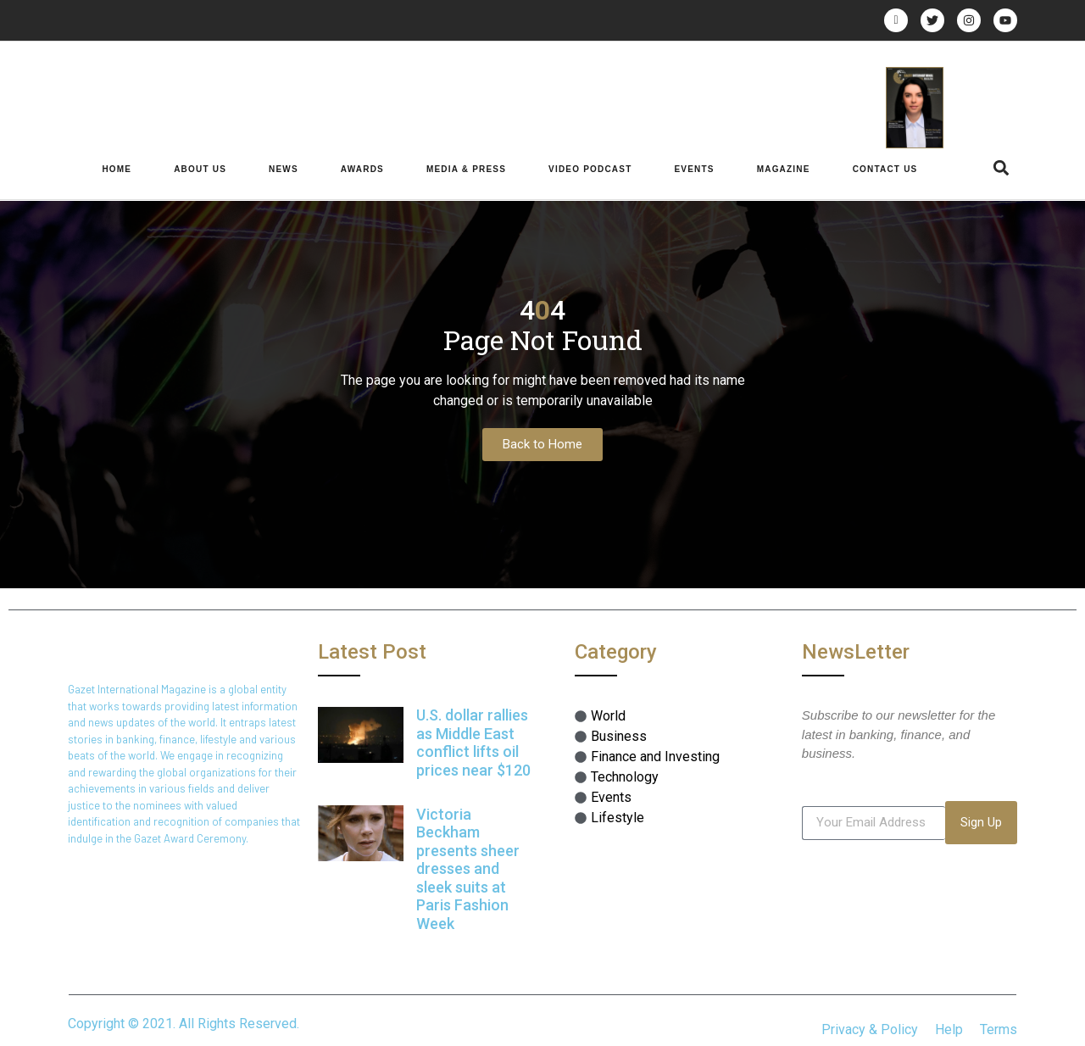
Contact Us (885, 169)
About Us (200, 169)
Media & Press (466, 169)
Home (116, 169)
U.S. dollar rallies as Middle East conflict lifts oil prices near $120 (473, 742)
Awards (362, 169)
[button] (1001, 168)
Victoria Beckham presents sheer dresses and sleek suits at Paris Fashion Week (468, 869)
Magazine (783, 169)
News (283, 169)
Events (694, 169)
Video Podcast (590, 169)
